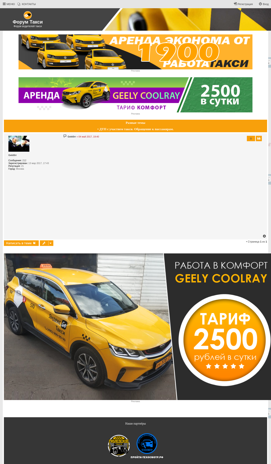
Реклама (135, 70)
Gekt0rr (12, 155)
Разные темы (135, 123)
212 (24, 160)
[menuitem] (27, 4)
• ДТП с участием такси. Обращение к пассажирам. (135, 129)
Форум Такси (28, 21)
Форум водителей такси (28, 26)
